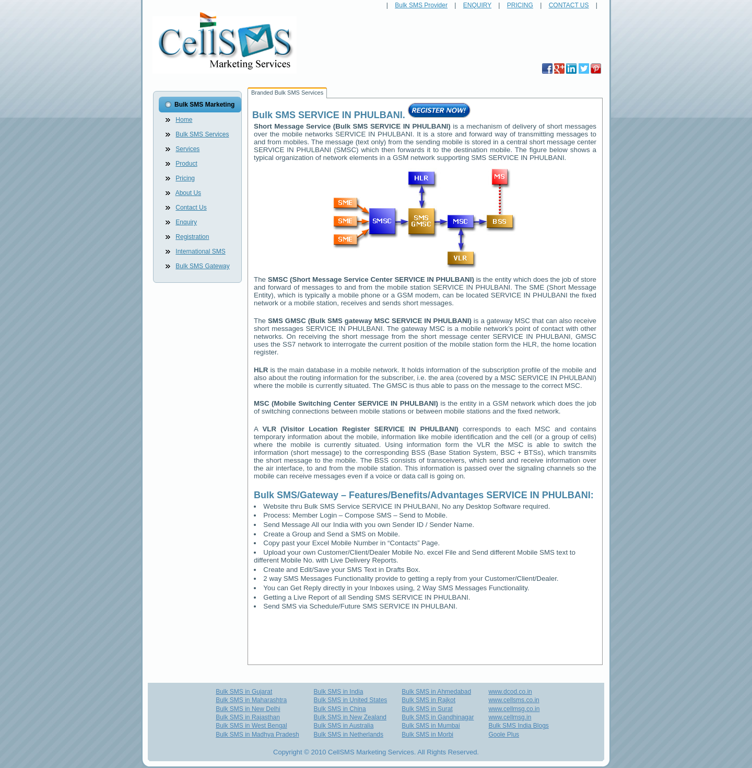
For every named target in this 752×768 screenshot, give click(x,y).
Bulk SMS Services (202, 134)
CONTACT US (569, 5)
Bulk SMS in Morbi (427, 734)
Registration (192, 236)
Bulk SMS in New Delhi (248, 709)
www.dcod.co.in (510, 691)
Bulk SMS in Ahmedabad (436, 691)
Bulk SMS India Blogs (518, 725)
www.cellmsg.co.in (513, 709)
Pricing (185, 178)
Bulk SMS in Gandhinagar (438, 717)
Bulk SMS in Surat (427, 709)
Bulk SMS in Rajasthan (248, 717)
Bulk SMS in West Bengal (251, 725)
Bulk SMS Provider (421, 5)
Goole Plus (503, 734)
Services (187, 149)
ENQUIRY (477, 5)
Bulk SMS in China (340, 709)
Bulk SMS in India (338, 691)
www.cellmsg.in (509, 717)
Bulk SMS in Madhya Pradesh (257, 734)
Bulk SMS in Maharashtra (251, 700)
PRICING (520, 5)
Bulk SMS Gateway (202, 266)
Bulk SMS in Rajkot (428, 700)
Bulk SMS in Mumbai (431, 725)
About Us (188, 193)
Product (186, 163)
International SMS (200, 251)
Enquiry (186, 222)
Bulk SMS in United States (350, 700)
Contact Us (190, 207)
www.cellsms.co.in (513, 700)
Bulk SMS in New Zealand (350, 717)
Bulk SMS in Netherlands (348, 734)
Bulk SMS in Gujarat (244, 691)
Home (183, 119)
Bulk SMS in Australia (344, 725)
